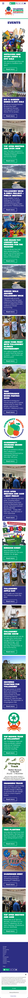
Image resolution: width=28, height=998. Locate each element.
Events (4, 952)
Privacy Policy (13, 996)
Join (4, 955)
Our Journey (6, 949)
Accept (14, 988)
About (4, 948)
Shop (12, 3)
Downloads (6, 957)
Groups (5, 946)
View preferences (14, 992)
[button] (26, 974)
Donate (5, 951)
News (4, 954)
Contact (5, 958)
